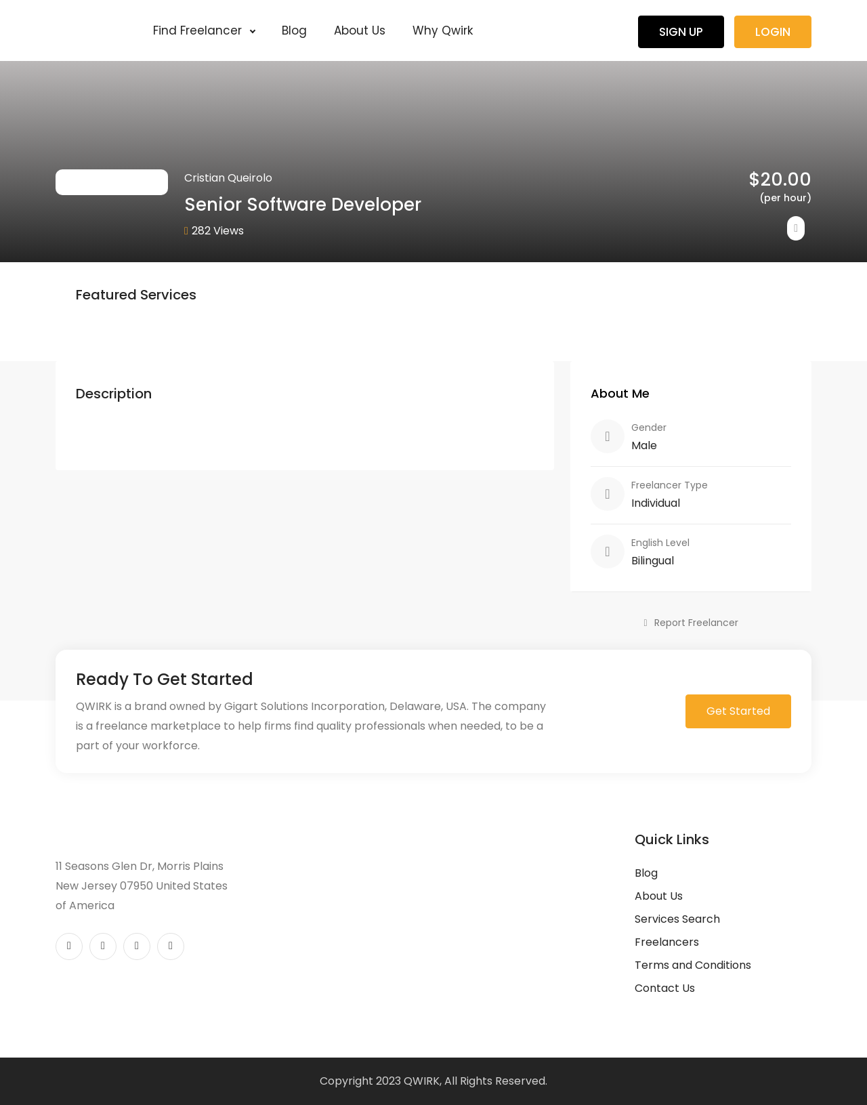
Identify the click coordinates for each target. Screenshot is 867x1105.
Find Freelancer (204, 30)
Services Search (677, 919)
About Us (359, 30)
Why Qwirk (443, 30)
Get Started (738, 711)
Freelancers (667, 942)
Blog (294, 30)
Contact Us (665, 988)
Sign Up (681, 32)
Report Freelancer (690, 622)
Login (772, 32)
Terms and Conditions (693, 965)
